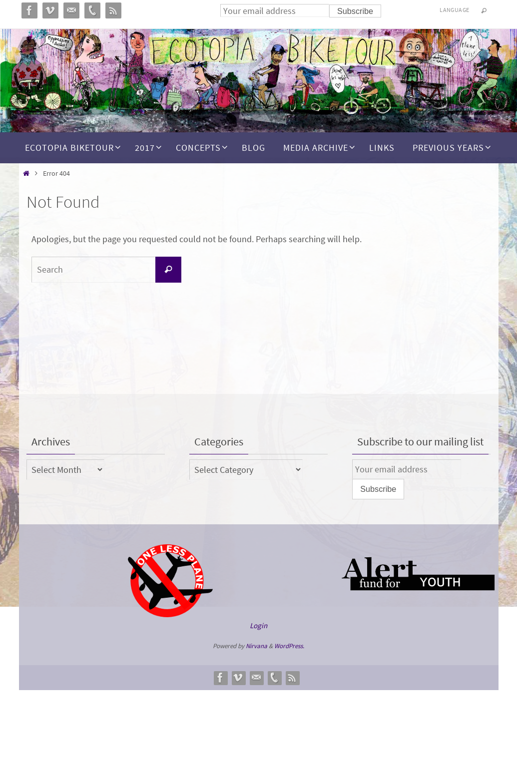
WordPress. (289, 646)
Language (454, 9)
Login (258, 625)
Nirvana (256, 646)
